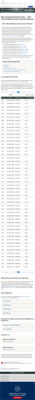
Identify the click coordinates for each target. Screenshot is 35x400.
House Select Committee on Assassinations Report (15, 70)
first (3, 92)
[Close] (33, 383)
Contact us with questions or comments (8, 369)
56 (12, 92)
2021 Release (7, 313)
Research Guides (5, 380)
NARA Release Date (19, 97)
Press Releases (7, 329)
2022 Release (7, 309)
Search (30, 6)
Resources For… (5, 378)
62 (23, 92)
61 (22, 92)
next (30, 92)
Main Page (6, 65)
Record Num (9, 97)
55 (11, 92)
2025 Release (7, 301)
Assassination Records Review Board (12, 71)
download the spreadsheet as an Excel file (14, 81)
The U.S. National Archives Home (14, 3)
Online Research (5, 376)
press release (21, 44)
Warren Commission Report (10, 68)
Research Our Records (8, 12)
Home (2, 12)
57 (14, 92)
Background (6, 66)
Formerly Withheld (29, 97)
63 (25, 92)
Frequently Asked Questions (12, 325)
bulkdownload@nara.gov (10, 287)
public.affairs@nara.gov (11, 349)
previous (6, 92)
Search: (10, 94)
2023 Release (7, 305)
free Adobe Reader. (15, 362)
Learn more (17, 397)
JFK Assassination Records (18, 12)
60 (20, 92)
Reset (32, 94)
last (32, 92)
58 (16, 92)
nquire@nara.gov (9, 341)
